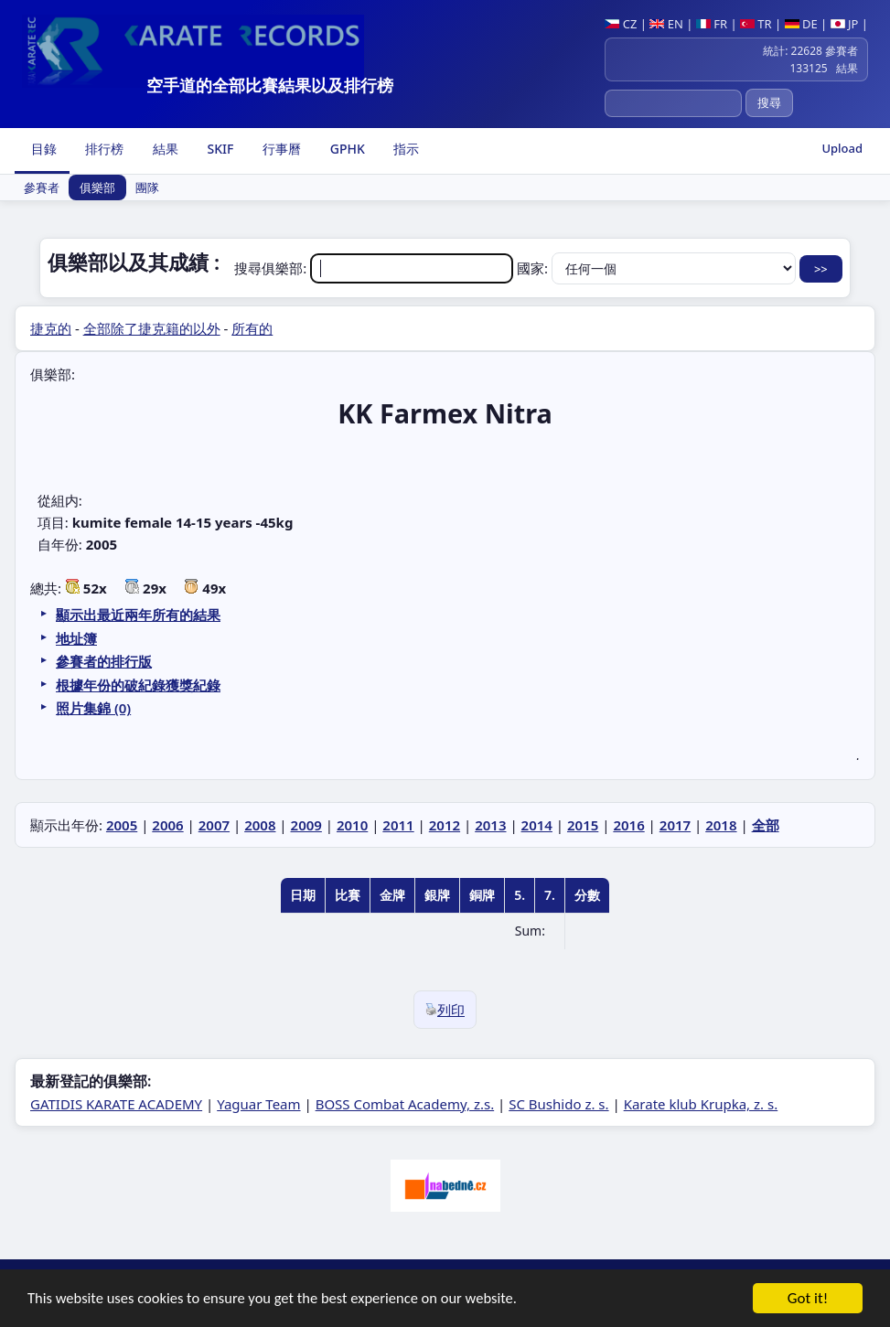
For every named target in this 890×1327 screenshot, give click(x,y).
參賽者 (41, 187)
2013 (490, 825)
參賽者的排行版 (104, 661)
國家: (658, 268)
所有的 (252, 328)
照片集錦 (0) (93, 708)
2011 (397, 825)
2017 (675, 825)
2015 (582, 825)
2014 (536, 825)
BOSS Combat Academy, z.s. (405, 1104)
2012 (444, 825)
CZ (621, 24)
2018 (720, 825)
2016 (628, 825)
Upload (842, 148)
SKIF (219, 148)
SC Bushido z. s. (558, 1104)
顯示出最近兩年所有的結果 (138, 614)
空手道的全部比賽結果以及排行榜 (269, 85)
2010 (352, 825)
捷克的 (50, 328)
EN (666, 24)
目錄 (42, 148)
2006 (167, 825)
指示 (405, 148)
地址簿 (76, 638)
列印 (445, 1010)
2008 (259, 825)
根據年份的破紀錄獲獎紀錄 (138, 685)
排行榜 (103, 148)
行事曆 (280, 148)
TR (756, 24)
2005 (121, 825)
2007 (214, 825)
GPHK (346, 148)
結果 (163, 148)
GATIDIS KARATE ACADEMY (116, 1104)
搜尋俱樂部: (375, 268)
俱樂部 (97, 187)
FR (711, 24)
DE (801, 24)
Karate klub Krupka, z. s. (701, 1104)
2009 (306, 825)
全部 (765, 825)
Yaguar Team (258, 1104)
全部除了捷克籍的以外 (151, 328)
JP (845, 24)
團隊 (147, 187)
